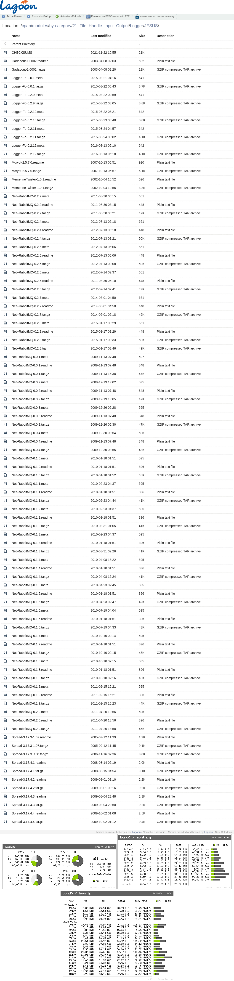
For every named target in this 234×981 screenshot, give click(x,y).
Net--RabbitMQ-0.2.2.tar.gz (31, 213)
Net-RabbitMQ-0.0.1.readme (32, 365)
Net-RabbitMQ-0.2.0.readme (32, 720)
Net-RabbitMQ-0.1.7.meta (30, 636)
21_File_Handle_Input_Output (100, 25)
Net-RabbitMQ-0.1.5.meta (30, 585)
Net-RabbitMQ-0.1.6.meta (30, 610)
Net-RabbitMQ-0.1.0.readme (32, 467)
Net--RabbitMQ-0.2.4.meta (30, 221)
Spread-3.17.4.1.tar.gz (27, 771)
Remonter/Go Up (41, 16)
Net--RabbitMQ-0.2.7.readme (32, 306)
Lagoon (136, 832)
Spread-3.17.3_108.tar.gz (30, 754)
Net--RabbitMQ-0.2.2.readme (32, 205)
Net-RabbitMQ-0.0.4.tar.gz (30, 450)
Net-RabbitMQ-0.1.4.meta (30, 560)
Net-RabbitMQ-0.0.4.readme (32, 441)
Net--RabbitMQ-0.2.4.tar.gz (31, 238)
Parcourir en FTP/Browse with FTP (110, 16)
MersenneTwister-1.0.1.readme (34, 179)
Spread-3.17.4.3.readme (29, 796)
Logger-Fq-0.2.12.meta (28, 145)
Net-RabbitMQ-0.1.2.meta (30, 509)
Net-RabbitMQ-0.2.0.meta (30, 712)
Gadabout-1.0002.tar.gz (28, 69)
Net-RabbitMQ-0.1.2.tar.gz (30, 526)
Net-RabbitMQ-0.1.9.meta (30, 686)
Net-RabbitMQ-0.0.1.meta (30, 357)
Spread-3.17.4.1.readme (29, 762)
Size (142, 36)
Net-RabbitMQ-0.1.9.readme (32, 695)
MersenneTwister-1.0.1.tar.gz (32, 188)
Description (165, 36)
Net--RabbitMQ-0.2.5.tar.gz (31, 264)
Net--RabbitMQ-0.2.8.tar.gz (31, 340)
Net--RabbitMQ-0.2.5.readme (32, 255)
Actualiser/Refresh (70, 16)
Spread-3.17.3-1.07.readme (31, 737)
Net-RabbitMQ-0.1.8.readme (32, 669)
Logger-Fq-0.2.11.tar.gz (28, 137)
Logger (136, 25)
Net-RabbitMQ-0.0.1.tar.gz (30, 374)
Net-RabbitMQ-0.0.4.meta (30, 433)
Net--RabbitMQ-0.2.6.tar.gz (31, 289)
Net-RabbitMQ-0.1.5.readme (32, 593)
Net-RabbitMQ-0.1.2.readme (32, 517)
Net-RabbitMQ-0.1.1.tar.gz (30, 500)
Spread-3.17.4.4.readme (29, 813)
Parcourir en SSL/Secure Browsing (156, 16)
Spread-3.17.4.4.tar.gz (27, 822)
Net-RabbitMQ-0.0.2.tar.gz (30, 399)
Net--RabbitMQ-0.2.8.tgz (29, 348)
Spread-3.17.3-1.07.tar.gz (30, 746)
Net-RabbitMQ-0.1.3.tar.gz (30, 551)
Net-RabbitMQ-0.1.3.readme (32, 543)
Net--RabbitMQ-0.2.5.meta (30, 247)
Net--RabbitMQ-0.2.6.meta (30, 272)
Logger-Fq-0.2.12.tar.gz (28, 154)
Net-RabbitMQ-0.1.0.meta (30, 458)
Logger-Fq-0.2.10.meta (28, 112)
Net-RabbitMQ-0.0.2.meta (30, 382)
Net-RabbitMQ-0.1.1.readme (32, 492)
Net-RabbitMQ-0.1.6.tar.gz (30, 627)
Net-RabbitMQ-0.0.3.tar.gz (30, 424)
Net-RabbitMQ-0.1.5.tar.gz (30, 602)
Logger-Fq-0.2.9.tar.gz (27, 103)
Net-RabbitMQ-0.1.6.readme (32, 619)
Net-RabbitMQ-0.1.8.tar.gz (30, 678)
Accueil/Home (14, 16)
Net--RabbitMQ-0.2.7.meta (30, 298)
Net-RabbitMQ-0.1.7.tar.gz (30, 653)
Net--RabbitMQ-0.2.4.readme (32, 230)
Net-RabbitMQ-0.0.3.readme (32, 416)
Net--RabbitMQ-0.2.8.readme (32, 331)
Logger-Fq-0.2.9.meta (27, 95)
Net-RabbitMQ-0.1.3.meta (30, 534)
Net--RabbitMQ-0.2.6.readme (32, 281)
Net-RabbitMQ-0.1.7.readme (32, 644)
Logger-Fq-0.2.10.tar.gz (28, 120)
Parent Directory (23, 44)
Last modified (100, 36)
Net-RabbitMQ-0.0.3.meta (30, 407)
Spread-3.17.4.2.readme (29, 779)
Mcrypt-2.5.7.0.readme (28, 162)
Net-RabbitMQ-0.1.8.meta (30, 661)
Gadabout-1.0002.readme (30, 61)
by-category (60, 25)
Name (16, 36)
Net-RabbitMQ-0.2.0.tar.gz (30, 729)
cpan (26, 25)
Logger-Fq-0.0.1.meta (27, 78)
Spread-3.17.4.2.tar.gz (27, 788)
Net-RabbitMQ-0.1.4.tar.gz (30, 576)
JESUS (151, 25)
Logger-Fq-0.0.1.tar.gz (27, 86)
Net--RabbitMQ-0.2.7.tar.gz (31, 314)
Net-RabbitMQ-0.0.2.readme (32, 390)
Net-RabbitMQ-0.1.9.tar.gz (30, 703)
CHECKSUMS (22, 52)
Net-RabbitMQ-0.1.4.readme (32, 568)
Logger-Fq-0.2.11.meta (28, 128)
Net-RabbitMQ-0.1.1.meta (30, 483)
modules (40, 25)
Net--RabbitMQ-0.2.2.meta (30, 196)
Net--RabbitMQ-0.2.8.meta (30, 323)
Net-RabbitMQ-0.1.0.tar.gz (30, 475)
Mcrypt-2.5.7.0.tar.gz (26, 171)
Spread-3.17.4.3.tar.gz (27, 805)
